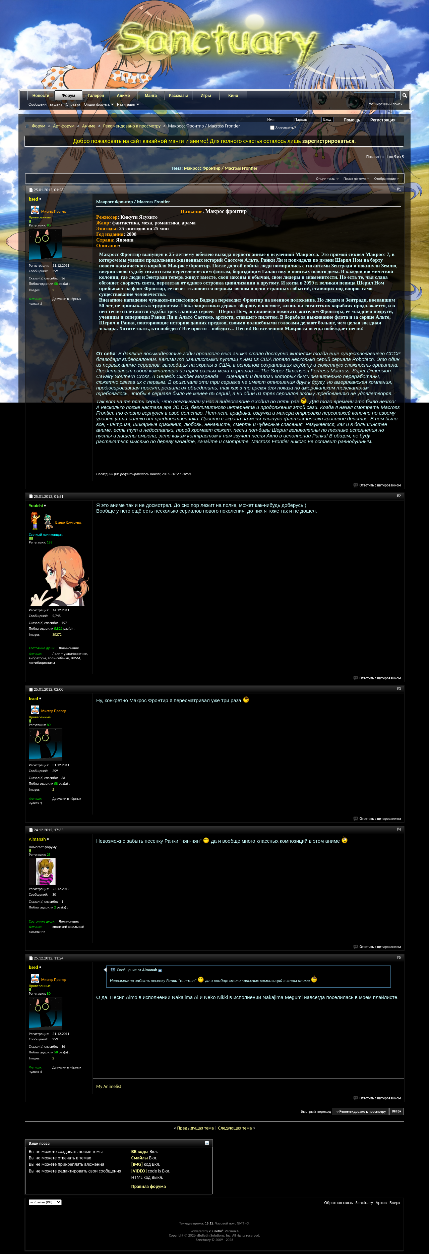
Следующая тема (235, 1128)
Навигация (126, 104)
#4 (399, 829)
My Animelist (108, 1086)
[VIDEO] (139, 1171)
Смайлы (139, 1158)
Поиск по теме (355, 178)
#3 (399, 688)
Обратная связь (338, 1202)
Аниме (123, 95)
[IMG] (137, 1164)
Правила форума (148, 1186)
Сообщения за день (45, 104)
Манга (151, 95)
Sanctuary (364, 1202)
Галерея (96, 95)
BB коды (139, 1151)
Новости (41, 95)
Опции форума (96, 104)
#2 (399, 495)
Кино (233, 95)
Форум (68, 95)
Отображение (385, 178)
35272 (57, 634)
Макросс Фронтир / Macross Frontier (220, 168)
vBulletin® (216, 1231)
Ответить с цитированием (377, 485)
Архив (381, 1202)
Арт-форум (63, 126)
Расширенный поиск (384, 104)
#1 (399, 189)
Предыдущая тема (195, 1128)
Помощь (352, 120)
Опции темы (325, 178)
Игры (205, 95)
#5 (399, 957)
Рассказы (178, 95)
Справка (73, 104)
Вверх (396, 1111)
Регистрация (382, 120)
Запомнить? (283, 128)
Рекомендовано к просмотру (132, 126)
